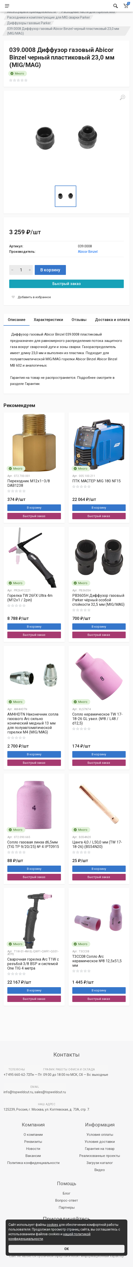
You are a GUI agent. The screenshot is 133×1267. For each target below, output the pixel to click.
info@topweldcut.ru (18, 1092)
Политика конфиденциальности (33, 1163)
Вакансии (33, 1156)
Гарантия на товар (100, 1149)
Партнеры (67, 1207)
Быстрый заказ (66, 295)
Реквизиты (33, 1142)
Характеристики (48, 331)
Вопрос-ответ (66, 1200)
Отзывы (79, 331)
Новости (33, 1149)
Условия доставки (100, 1142)
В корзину (50, 281)
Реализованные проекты (99, 1156)
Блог (66, 1193)
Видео (99, 1170)
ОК (66, 1249)
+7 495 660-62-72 (17, 1075)
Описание (16, 331)
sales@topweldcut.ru (50, 1092)
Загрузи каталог (99, 1163)
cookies (52, 1225)
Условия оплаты (99, 1134)
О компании (33, 1134)
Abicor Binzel (88, 263)
